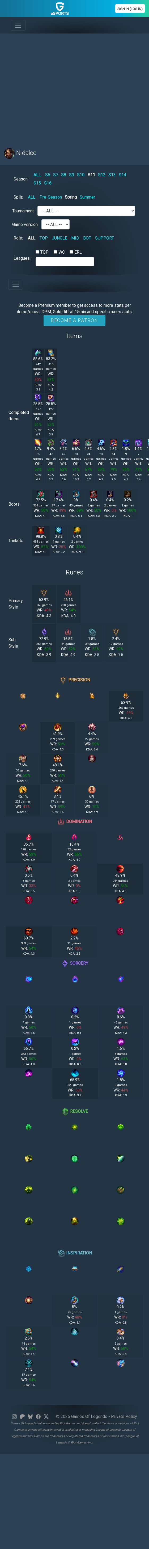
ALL (37, 174)
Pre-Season (51, 197)
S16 (48, 183)
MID (75, 238)
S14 (122, 174)
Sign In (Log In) (130, 9)
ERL (78, 252)
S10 (80, 174)
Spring (71, 197)
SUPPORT (104, 238)
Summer (87, 197)
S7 (55, 174)
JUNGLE (59, 238)
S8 (63, 174)
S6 (47, 174)
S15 (37, 183)
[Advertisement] (50, 87)
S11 (91, 174)
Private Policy (124, 1416)
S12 (101, 174)
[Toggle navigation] (18, 25)
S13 (112, 174)
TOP (44, 238)
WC (61, 252)
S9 (71, 174)
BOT (87, 238)
